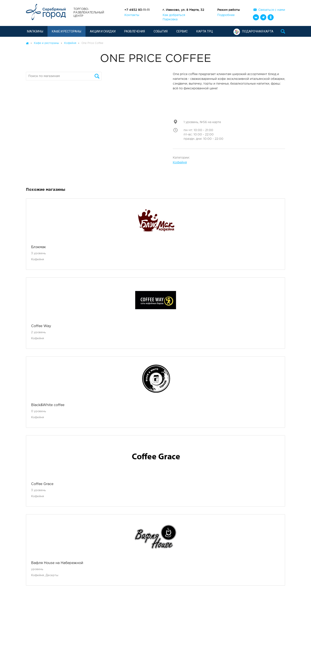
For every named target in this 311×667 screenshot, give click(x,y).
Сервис (182, 31)
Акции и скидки (103, 31)
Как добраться (174, 15)
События (161, 31)
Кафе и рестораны (66, 31)
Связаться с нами (271, 10)
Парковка (170, 19)
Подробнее (226, 15)
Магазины (35, 31)
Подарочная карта (253, 31)
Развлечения (134, 31)
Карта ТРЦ (204, 31)
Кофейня (180, 162)
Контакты (131, 15)
